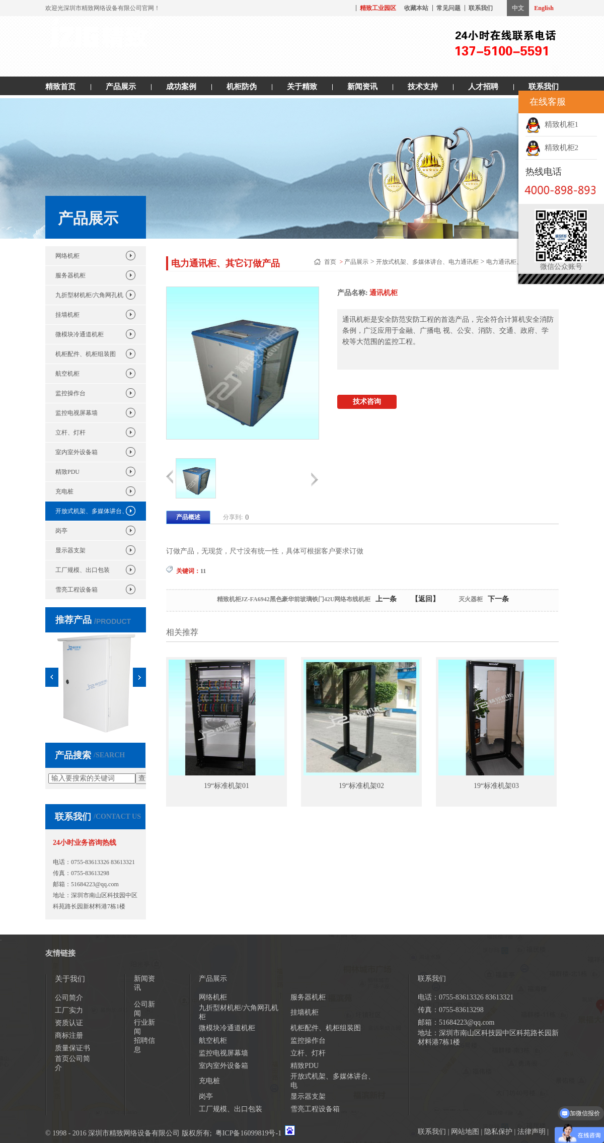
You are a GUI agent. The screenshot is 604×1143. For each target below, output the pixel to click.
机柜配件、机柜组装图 (85, 354)
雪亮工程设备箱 (76, 589)
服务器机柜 (70, 275)
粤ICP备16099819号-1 (248, 1133)
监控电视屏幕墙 (76, 412)
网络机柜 (67, 255)
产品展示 (121, 87)
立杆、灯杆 (70, 432)
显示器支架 (70, 550)
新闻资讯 (362, 87)
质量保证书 (72, 1048)
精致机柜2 (551, 148)
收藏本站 (416, 8)
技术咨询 (367, 401)
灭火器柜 (471, 599)
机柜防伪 (241, 87)
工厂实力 (69, 1010)
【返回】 (425, 599)
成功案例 (181, 87)
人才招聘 (483, 87)
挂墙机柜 (67, 314)
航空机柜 (67, 373)
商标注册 (69, 1035)
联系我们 (481, 8)
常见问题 (448, 8)
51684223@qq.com (95, 884)
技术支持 (423, 87)
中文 (518, 8)
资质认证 (69, 1023)
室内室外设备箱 (76, 452)
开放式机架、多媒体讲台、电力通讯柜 (427, 261)
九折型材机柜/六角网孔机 (89, 295)
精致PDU (67, 471)
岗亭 (61, 530)
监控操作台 (70, 393)
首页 (331, 261)
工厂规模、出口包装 (82, 570)
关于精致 (302, 87)
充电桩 (64, 491)
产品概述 (188, 517)
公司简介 (69, 998)
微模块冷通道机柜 (79, 334)
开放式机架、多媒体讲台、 (91, 511)
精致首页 (60, 87)
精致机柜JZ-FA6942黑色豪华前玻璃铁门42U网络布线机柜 (294, 599)
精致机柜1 (551, 124)
